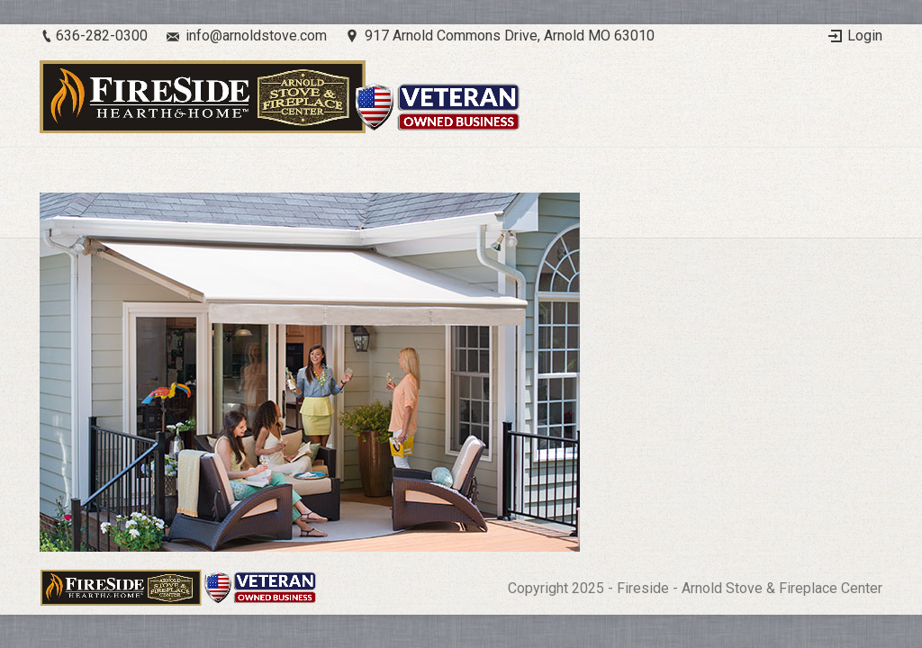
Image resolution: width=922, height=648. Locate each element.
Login (864, 35)
